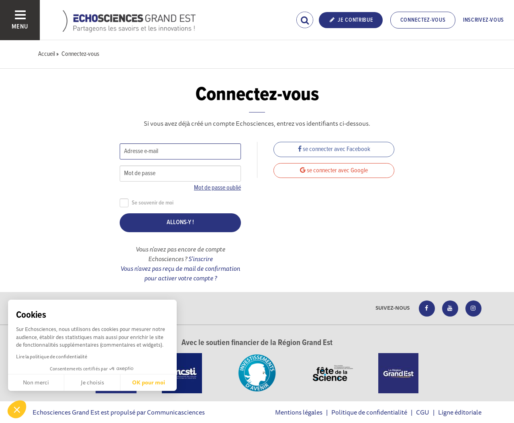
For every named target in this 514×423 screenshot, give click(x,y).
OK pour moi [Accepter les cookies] (148, 382)
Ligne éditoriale (459, 412)
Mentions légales (298, 412)
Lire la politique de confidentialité (51, 356)
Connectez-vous (423, 20)
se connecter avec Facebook (334, 149)
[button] (17, 409)
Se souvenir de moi (146, 203)
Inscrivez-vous (483, 20)
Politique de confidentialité (369, 412)
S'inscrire (200, 258)
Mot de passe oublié (217, 188)
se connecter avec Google (334, 170)
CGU (422, 412)
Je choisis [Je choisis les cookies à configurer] (92, 382)
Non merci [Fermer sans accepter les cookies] (36, 382)
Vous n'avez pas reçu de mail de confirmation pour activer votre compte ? (180, 273)
